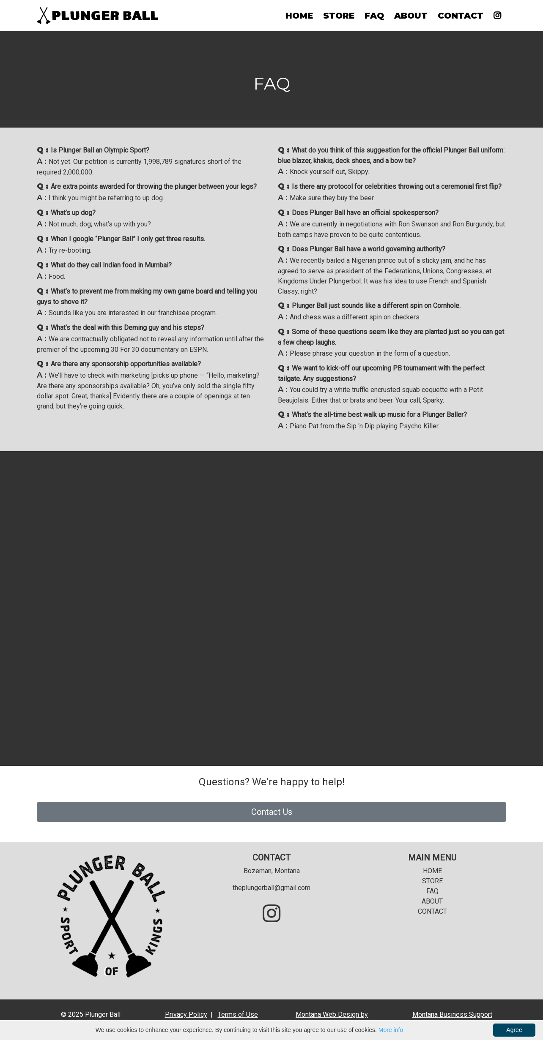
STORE (338, 16)
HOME (299, 16)
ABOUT (411, 16)
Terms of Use (238, 1014)
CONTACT (460, 16)
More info (390, 1029)
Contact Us (271, 812)
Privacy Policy (186, 1014)
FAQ (374, 16)
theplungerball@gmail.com (271, 888)
